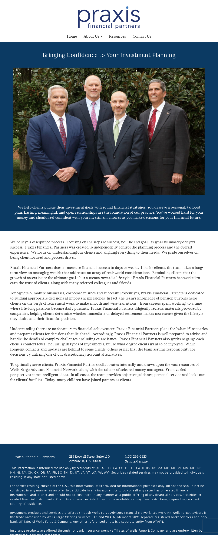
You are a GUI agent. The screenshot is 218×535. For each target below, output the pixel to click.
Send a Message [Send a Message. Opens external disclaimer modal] (136, 461)
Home (72, 36)
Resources (117, 36)
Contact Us (142, 36)
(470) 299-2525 (136, 456)
